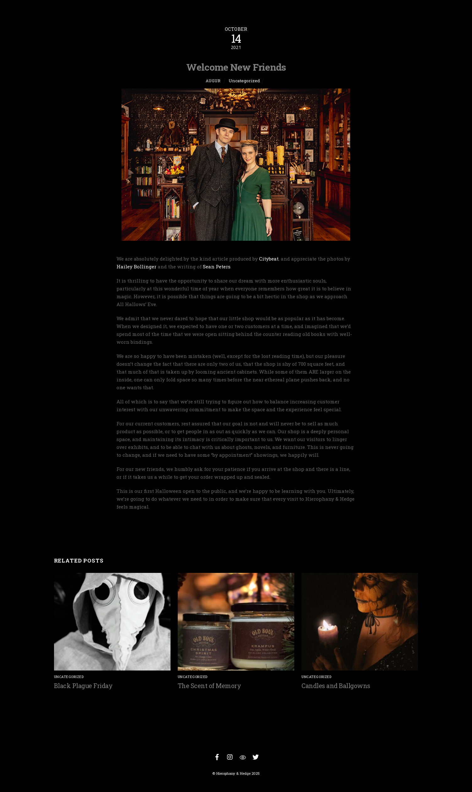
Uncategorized (244, 81)
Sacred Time (390, 530)
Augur (213, 80)
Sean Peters (217, 266)
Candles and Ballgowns (335, 686)
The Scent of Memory (209, 686)
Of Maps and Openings (96, 530)
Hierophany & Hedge (233, 773)
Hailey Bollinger (136, 266)
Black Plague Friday (83, 686)
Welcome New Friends (236, 67)
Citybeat (269, 259)
